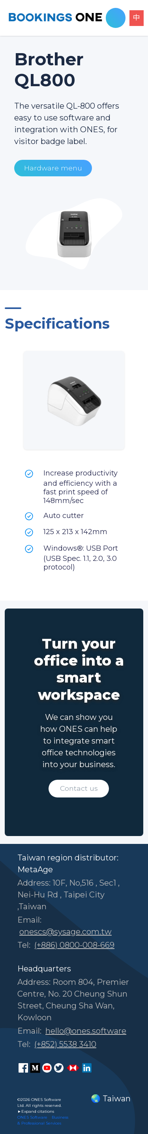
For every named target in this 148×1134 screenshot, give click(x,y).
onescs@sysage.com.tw (65, 931)
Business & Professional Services (42, 1120)
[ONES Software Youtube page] (47, 1068)
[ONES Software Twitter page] (59, 1068)
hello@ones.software (85, 1031)
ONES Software (32, 1117)
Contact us (79, 788)
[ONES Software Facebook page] (23, 1068)
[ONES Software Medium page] (35, 1068)
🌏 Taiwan (111, 1098)
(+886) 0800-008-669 (74, 945)
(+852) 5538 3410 (65, 1044)
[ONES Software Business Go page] (73, 1068)
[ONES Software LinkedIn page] (87, 1068)
